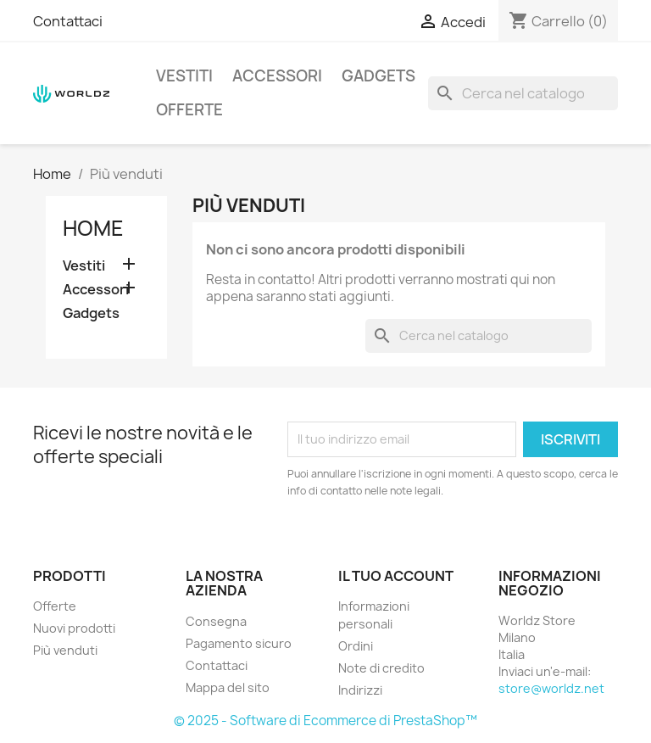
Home (93, 228)
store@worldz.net (551, 688)
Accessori (277, 76)
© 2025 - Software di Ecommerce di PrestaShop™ (325, 720)
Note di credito (381, 668)
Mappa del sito (228, 687)
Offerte (189, 109)
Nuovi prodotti (74, 628)
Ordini (355, 646)
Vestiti (184, 76)
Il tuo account (395, 576)
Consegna (216, 621)
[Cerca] (523, 93)
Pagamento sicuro (239, 643)
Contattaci (68, 21)
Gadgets (378, 76)
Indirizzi (360, 690)
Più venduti (65, 650)
